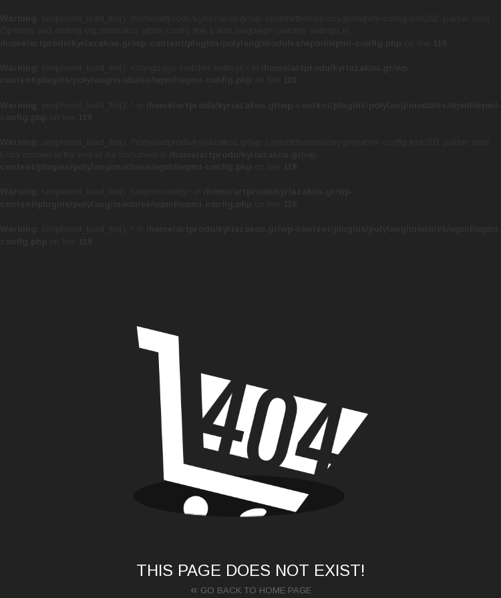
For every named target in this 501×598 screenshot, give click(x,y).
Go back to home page (250, 589)
